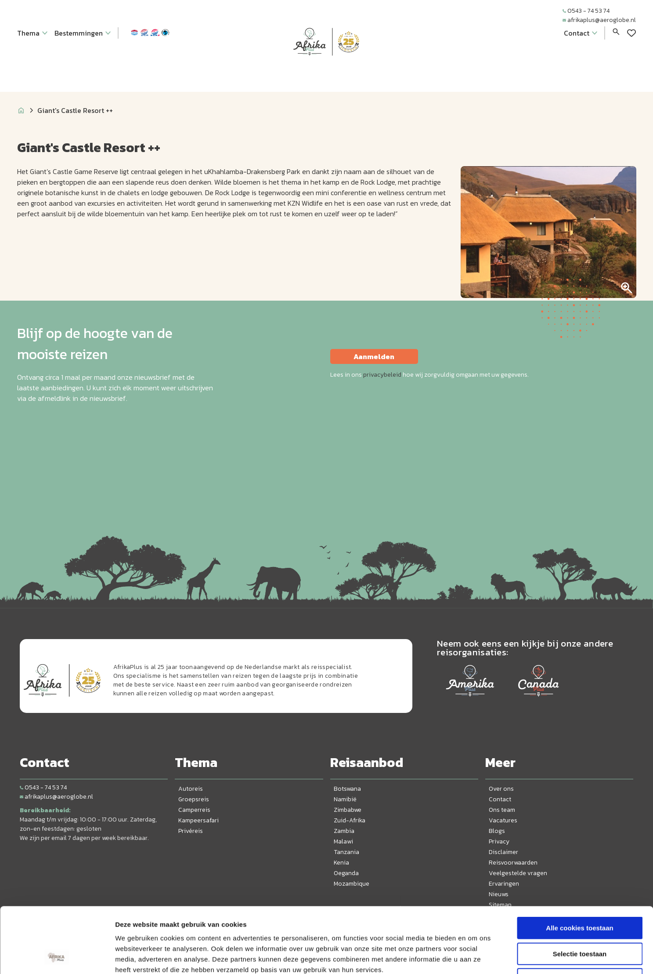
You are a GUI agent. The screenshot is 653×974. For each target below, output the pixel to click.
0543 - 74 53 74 (586, 10)
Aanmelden (374, 356)
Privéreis (190, 831)
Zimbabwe (347, 809)
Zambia (344, 831)
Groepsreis (193, 799)
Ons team (502, 809)
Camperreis (194, 809)
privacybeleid (382, 374)
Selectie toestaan (580, 892)
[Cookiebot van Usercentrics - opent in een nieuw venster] (56, 956)
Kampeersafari (198, 820)
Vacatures (503, 820)
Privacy (499, 841)
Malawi (343, 841)
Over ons (501, 788)
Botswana (347, 788)
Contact (500, 799)
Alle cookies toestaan (579, 866)
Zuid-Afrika (349, 820)
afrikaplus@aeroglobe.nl (599, 20)
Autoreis (190, 788)
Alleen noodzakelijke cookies (579, 918)
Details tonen (474, 956)
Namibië (345, 799)
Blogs (497, 831)
